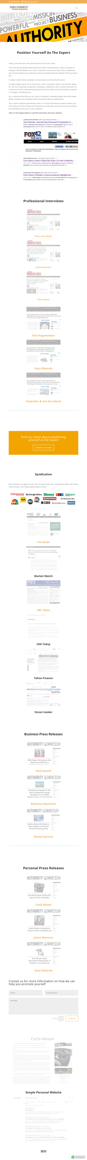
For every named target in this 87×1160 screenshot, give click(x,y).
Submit (72, 1018)
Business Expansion (43, 803)
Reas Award (43, 771)
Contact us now (43, 447)
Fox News (43, 542)
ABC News (43, 610)
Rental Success (43, 836)
